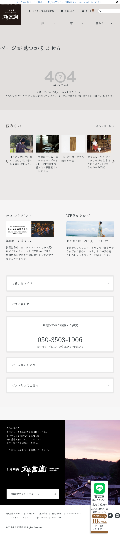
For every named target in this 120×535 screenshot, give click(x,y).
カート (89, 10)
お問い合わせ (20, 304)
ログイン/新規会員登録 (43, 10)
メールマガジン (74, 513)
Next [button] (112, 164)
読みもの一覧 (103, 126)
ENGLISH (57, 517)
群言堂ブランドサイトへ (25, 494)
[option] (21, 151)
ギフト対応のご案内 (25, 385)
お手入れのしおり (23, 365)
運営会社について (14, 513)
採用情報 (43, 513)
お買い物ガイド (22, 283)
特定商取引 (57, 513)
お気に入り (70, 10)
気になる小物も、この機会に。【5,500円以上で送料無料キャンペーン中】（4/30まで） (60, 2)
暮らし (100, 23)
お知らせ (31, 513)
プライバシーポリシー (20, 517)
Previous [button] (5, 164)
